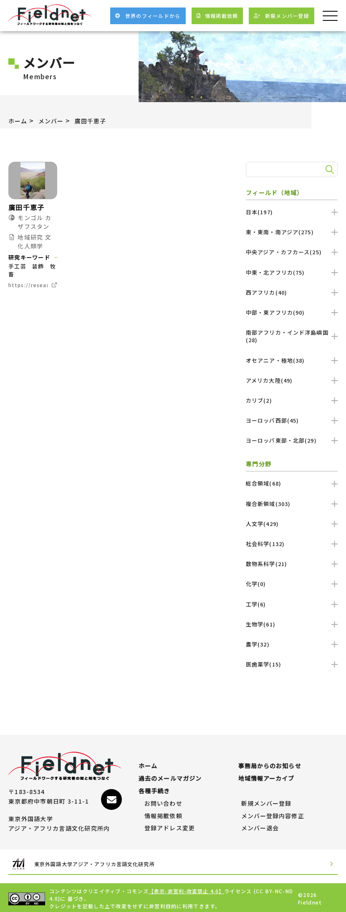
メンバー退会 (260, 824)
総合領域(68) (292, 483)
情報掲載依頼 (163, 812)
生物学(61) (292, 624)
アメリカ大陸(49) (292, 380)
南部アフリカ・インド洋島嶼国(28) (292, 336)
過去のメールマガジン (170, 774)
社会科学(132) (292, 544)
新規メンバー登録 (266, 799)
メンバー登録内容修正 (273, 812)
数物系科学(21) (292, 564)
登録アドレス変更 (169, 824)
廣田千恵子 (99, 120)
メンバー (55, 120)
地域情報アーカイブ (266, 774)
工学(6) (292, 604)
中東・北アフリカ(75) (292, 272)
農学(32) (292, 644)
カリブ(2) (292, 400)
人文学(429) (292, 524)
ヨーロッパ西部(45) (292, 420)
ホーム (19, 120)
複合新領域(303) (292, 504)
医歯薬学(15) (292, 664)
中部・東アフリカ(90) (292, 312)
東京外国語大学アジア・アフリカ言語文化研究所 (87, 861)
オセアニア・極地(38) (292, 360)
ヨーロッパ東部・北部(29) (292, 440)
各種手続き (154, 787)
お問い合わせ (163, 799)
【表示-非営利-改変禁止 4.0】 (187, 888)
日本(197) (292, 212)
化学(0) (292, 584)
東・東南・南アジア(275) (292, 232)
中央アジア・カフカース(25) (292, 252)
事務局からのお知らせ (270, 762)
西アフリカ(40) (292, 292)
